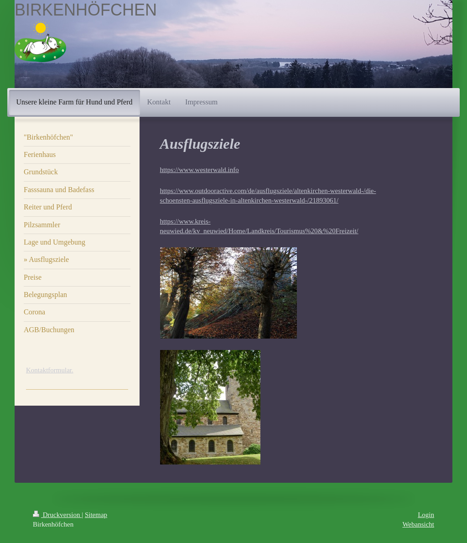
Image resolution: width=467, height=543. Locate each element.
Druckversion (57, 514)
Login (426, 514)
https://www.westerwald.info (199, 169)
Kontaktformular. (49, 370)
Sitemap (96, 514)
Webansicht (418, 524)
